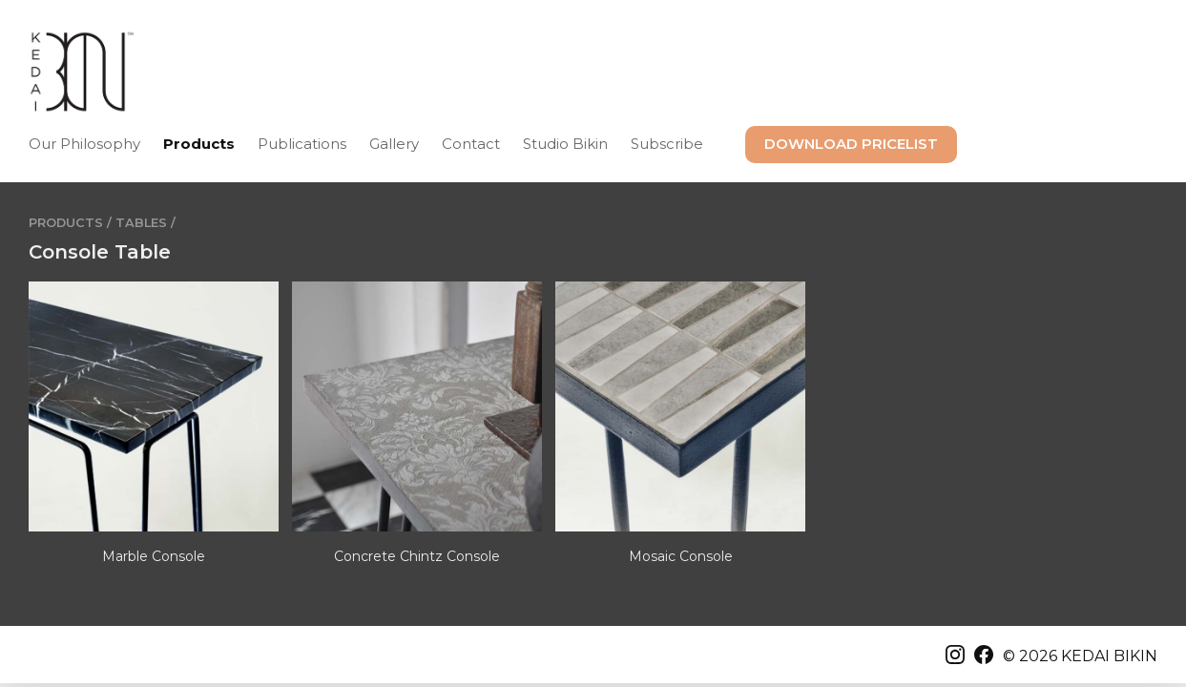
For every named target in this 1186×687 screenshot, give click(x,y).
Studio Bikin (565, 144)
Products (199, 144)
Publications (302, 144)
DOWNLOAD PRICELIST (851, 144)
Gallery (394, 144)
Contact (471, 144)
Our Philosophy (84, 144)
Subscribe (667, 144)
